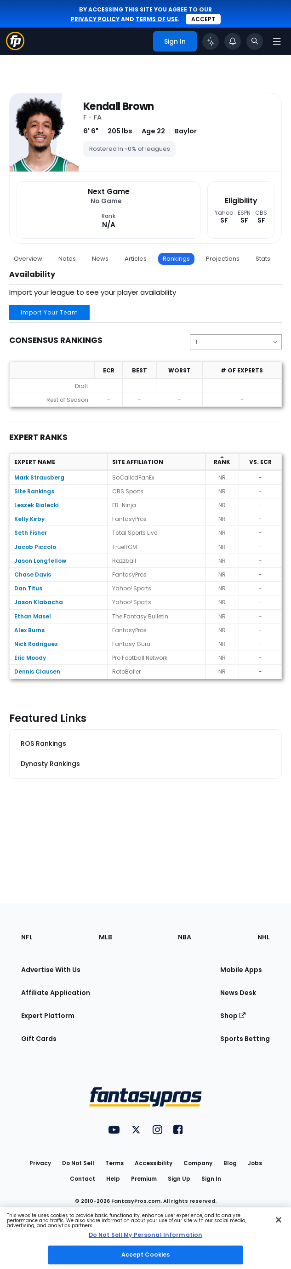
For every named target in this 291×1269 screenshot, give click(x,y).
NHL (263, 937)
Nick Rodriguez (36, 644)
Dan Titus (28, 588)
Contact (82, 1179)
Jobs (255, 1163)
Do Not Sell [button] (78, 1163)
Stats (263, 258)
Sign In (211, 1179)
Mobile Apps (241, 969)
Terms (114, 1163)
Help (113, 1179)
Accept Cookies (145, 1254)
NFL (27, 937)
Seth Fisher (30, 533)
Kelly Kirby (29, 519)
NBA (184, 937)
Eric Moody (30, 658)
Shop (232, 1015)
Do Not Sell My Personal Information (145, 1235)
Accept (203, 19)
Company (197, 1163)
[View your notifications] (232, 41)
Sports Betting (245, 1038)
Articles (136, 258)
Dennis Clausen (37, 671)
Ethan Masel (32, 616)
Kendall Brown (118, 107)
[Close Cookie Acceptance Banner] (278, 1220)
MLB (105, 937)
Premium (144, 1179)
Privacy (40, 1163)
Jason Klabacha (38, 602)
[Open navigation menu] (276, 41)
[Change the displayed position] (236, 341)
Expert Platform (47, 1015)
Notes (67, 258)
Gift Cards (39, 1038)
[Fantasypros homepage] (15, 47)
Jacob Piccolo (35, 547)
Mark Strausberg (39, 477)
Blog (230, 1163)
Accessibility (153, 1163)
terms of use (157, 19)
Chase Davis (32, 574)
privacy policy (95, 19)
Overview (28, 258)
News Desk (238, 992)
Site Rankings (34, 491)
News (100, 258)
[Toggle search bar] (254, 41)
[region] (145, 1238)
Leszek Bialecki (36, 505)
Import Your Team (49, 312)
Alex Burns (29, 630)
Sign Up (179, 1179)
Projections (223, 258)
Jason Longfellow (40, 561)
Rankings (176, 258)
